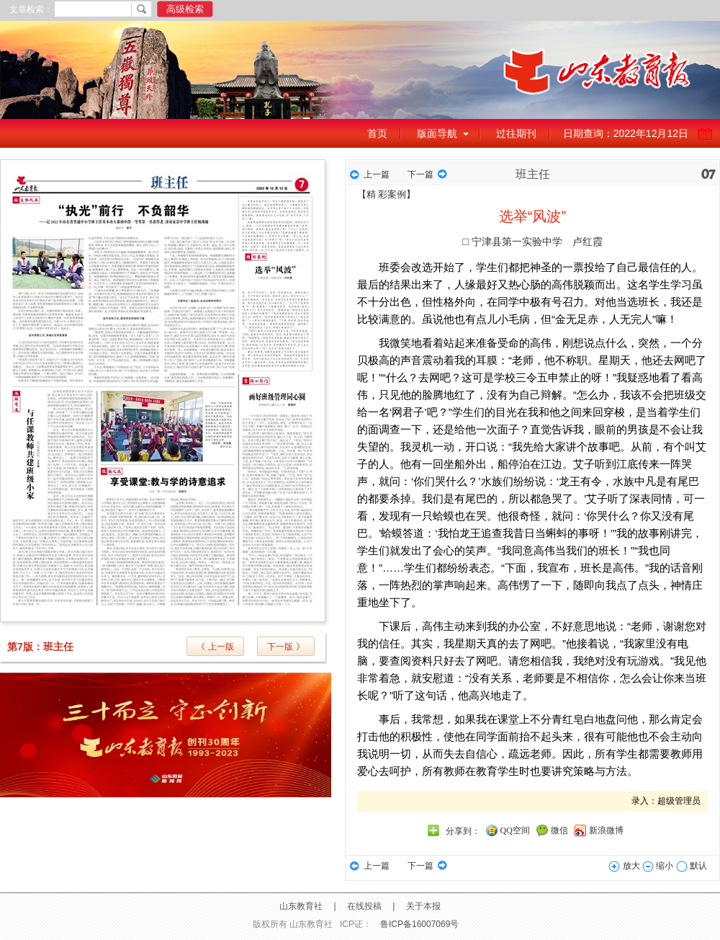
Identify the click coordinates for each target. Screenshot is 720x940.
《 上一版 (215, 647)
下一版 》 (285, 647)
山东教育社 (301, 906)
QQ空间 (515, 830)
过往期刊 (516, 133)
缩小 (657, 866)
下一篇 (420, 174)
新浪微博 (606, 830)
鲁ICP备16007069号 (419, 924)
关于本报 (423, 906)
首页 (377, 133)
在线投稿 (364, 906)
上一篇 (377, 174)
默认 (691, 866)
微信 (559, 830)
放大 (623, 866)
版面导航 (437, 133)
